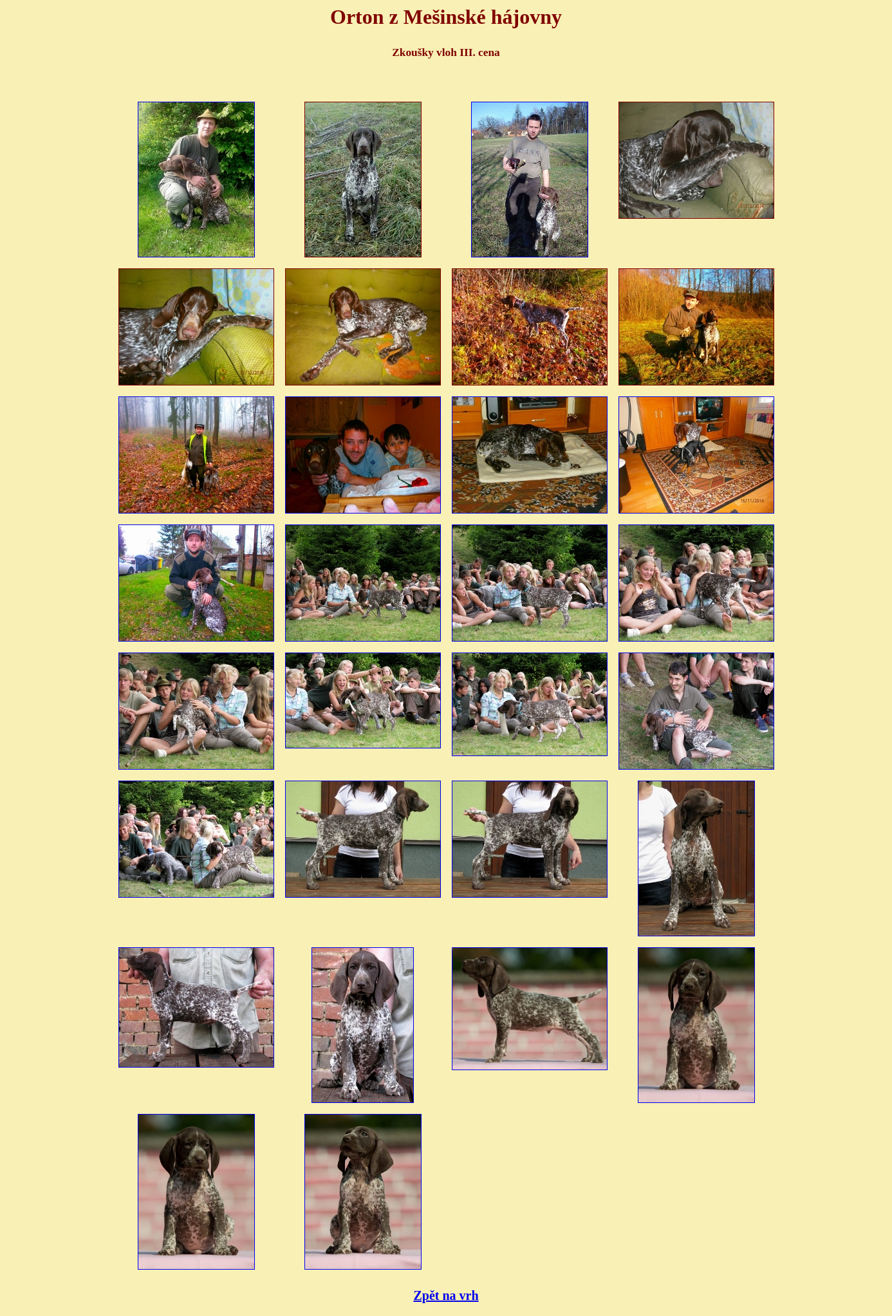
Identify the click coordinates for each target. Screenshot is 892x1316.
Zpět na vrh (445, 1295)
